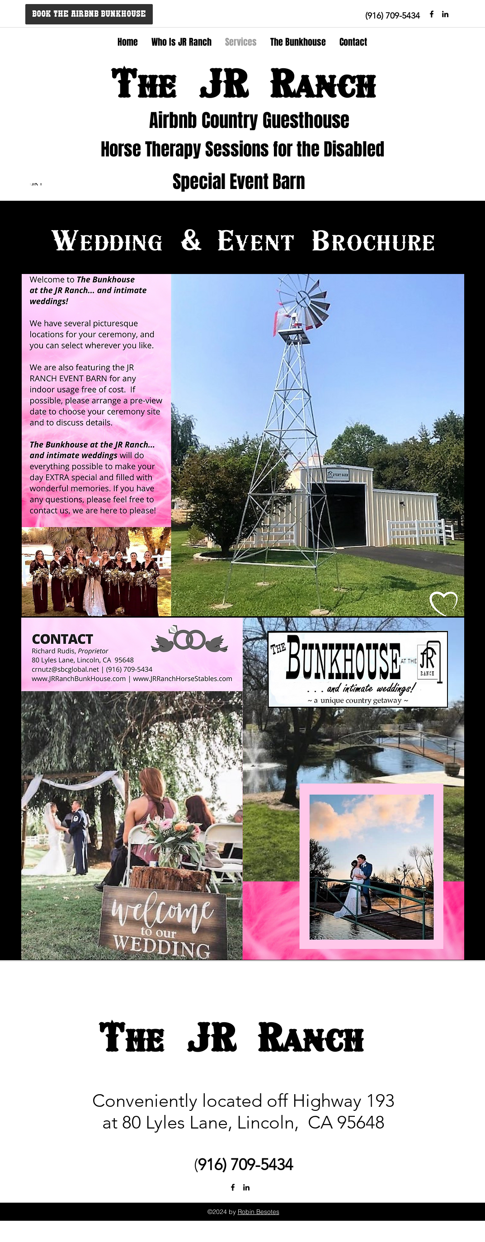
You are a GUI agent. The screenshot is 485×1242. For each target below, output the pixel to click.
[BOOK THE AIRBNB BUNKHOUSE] (89, 14)
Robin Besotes (258, 1212)
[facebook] (431, 14)
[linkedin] (246, 1187)
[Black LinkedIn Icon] (445, 14)
